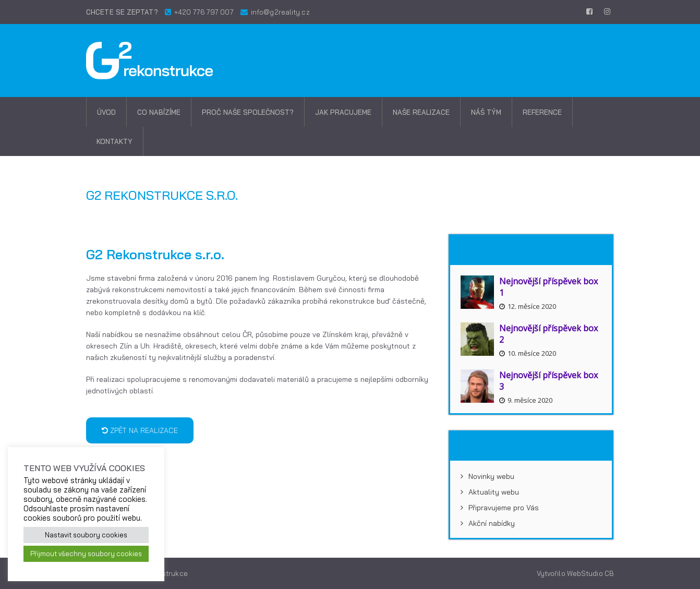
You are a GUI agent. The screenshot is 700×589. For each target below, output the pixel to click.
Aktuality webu (490, 492)
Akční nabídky (488, 523)
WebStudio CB (590, 573)
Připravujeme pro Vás (500, 507)
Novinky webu (487, 476)
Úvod (106, 112)
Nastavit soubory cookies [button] (86, 535)
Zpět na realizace (140, 430)
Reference (542, 112)
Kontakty (114, 141)
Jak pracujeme (343, 112)
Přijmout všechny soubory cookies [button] (86, 553)
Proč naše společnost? (248, 112)
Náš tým (486, 112)
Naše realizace (421, 112)
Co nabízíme (158, 112)
